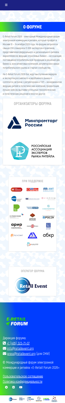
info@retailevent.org (20, 348)
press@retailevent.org (21, 353)
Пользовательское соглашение (23, 376)
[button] (19, 201)
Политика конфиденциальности (22, 381)
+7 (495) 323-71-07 (18, 343)
